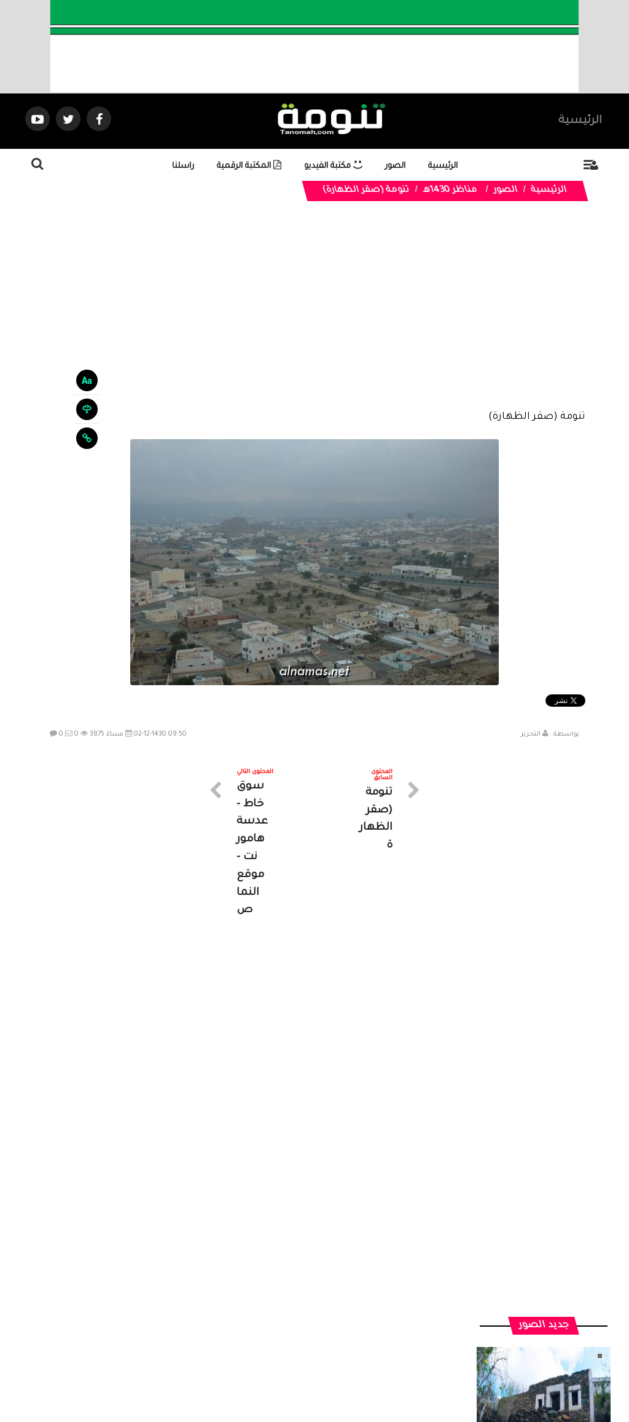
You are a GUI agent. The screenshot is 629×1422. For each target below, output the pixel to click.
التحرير (531, 734)
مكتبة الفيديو (333, 166)
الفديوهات (344, 1311)
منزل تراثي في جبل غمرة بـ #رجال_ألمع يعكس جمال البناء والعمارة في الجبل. (543, 1089)
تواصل (253, 1311)
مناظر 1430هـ (450, 191)
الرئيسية (580, 121)
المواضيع (393, 1311)
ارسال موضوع (201, 1311)
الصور (395, 166)
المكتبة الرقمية (249, 166)
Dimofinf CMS (325, 1371)
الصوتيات (296, 1311)
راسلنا (183, 166)
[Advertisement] (314, 315)
